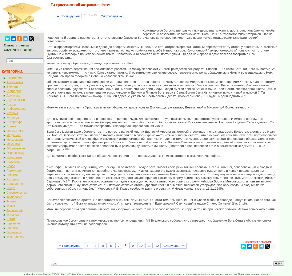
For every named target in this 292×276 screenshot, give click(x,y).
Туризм (11, 201)
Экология (13, 228)
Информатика (16, 108)
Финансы (13, 214)
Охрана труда (16, 153)
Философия (15, 210)
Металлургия (15, 139)
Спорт (11, 188)
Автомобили (15, 77)
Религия (12, 175)
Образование (16, 148)
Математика (15, 130)
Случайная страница (18, 50)
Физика (11, 205)
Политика (13, 161)
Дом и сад (13, 95)
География (14, 91)
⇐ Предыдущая (68, 16)
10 (141, 245)
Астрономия (15, 82)
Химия (11, 219)
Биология (13, 86)
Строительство (17, 192)
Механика (13, 144)
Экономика (14, 232)
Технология (14, 197)
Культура (13, 117)
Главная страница (16, 45)
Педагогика (14, 157)
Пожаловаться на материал (253, 274)
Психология (15, 170)
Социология (15, 183)
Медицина (14, 135)
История (12, 113)
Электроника (15, 236)
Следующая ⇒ (111, 16)
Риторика (13, 179)
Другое (11, 104)
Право (11, 166)
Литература (14, 122)
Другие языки (16, 100)
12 (157, 245)
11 (149, 245)
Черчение (13, 223)
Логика (11, 126)
